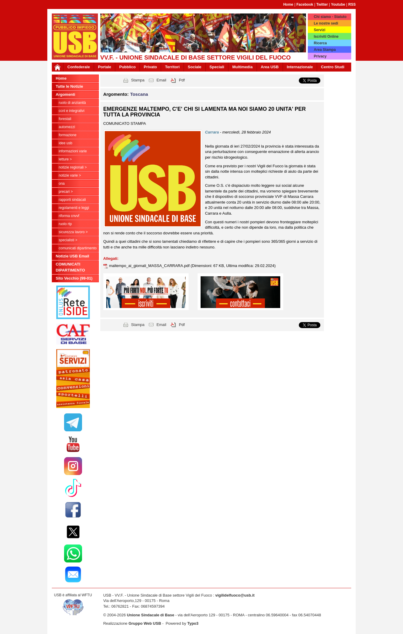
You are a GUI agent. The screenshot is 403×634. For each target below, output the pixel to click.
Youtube (338, 4)
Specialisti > (68, 240)
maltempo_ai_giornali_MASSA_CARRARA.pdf (149, 265)
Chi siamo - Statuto (330, 17)
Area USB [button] (270, 67)
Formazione (67, 135)
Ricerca (320, 43)
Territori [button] (172, 67)
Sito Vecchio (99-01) (74, 278)
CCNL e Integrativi (71, 111)
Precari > (66, 191)
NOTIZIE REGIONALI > (73, 167)
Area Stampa (325, 50)
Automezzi (67, 127)
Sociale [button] (195, 67)
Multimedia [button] (242, 67)
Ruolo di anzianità (72, 103)
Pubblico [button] (127, 67)
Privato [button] (150, 67)
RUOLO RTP (65, 224)
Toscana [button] (139, 94)
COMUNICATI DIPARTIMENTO (78, 248)
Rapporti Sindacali (72, 200)
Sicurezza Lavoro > (73, 232)
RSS (352, 4)
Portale (104, 67)
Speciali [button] (217, 67)
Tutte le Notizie (69, 86)
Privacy (320, 56)
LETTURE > (65, 159)
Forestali (65, 119)
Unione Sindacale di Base (150, 615)
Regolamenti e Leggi (74, 208)
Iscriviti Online (326, 36)
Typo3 (192, 623)
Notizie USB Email (72, 256)
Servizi (319, 30)
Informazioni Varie (73, 151)
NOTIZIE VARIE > (70, 175)
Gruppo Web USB (144, 623)
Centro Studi (332, 67)
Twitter (322, 4)
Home (288, 4)
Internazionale (300, 67)
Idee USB (65, 143)
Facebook (304, 4)
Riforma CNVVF (69, 216)
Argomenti (65, 94)
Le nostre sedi (326, 23)
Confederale (78, 67)
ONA (62, 183)
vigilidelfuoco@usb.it (234, 595)
